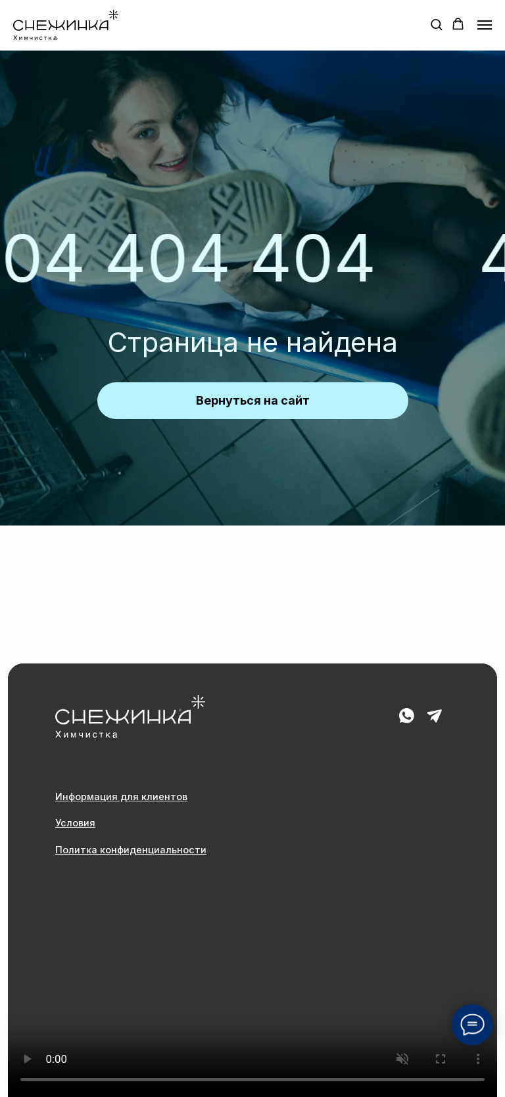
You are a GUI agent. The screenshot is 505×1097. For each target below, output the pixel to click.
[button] (436, 24)
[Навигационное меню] (484, 25)
